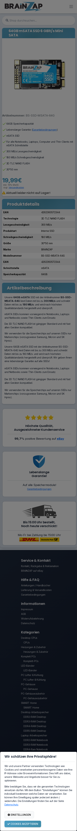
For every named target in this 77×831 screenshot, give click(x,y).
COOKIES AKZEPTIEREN (22, 823)
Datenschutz (11, 804)
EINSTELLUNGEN (19, 814)
